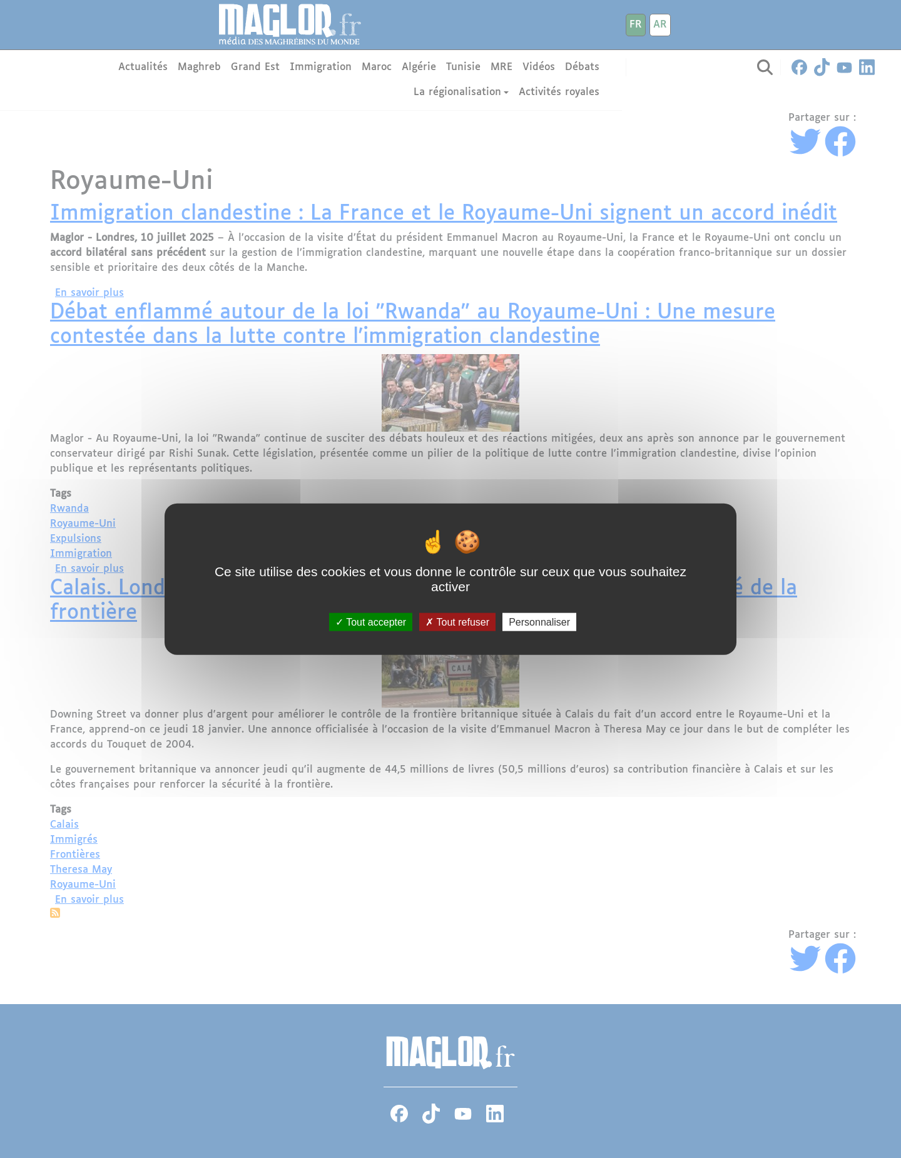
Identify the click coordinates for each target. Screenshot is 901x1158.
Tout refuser (457, 622)
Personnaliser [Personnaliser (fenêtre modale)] (539, 622)
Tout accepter (370, 622)
